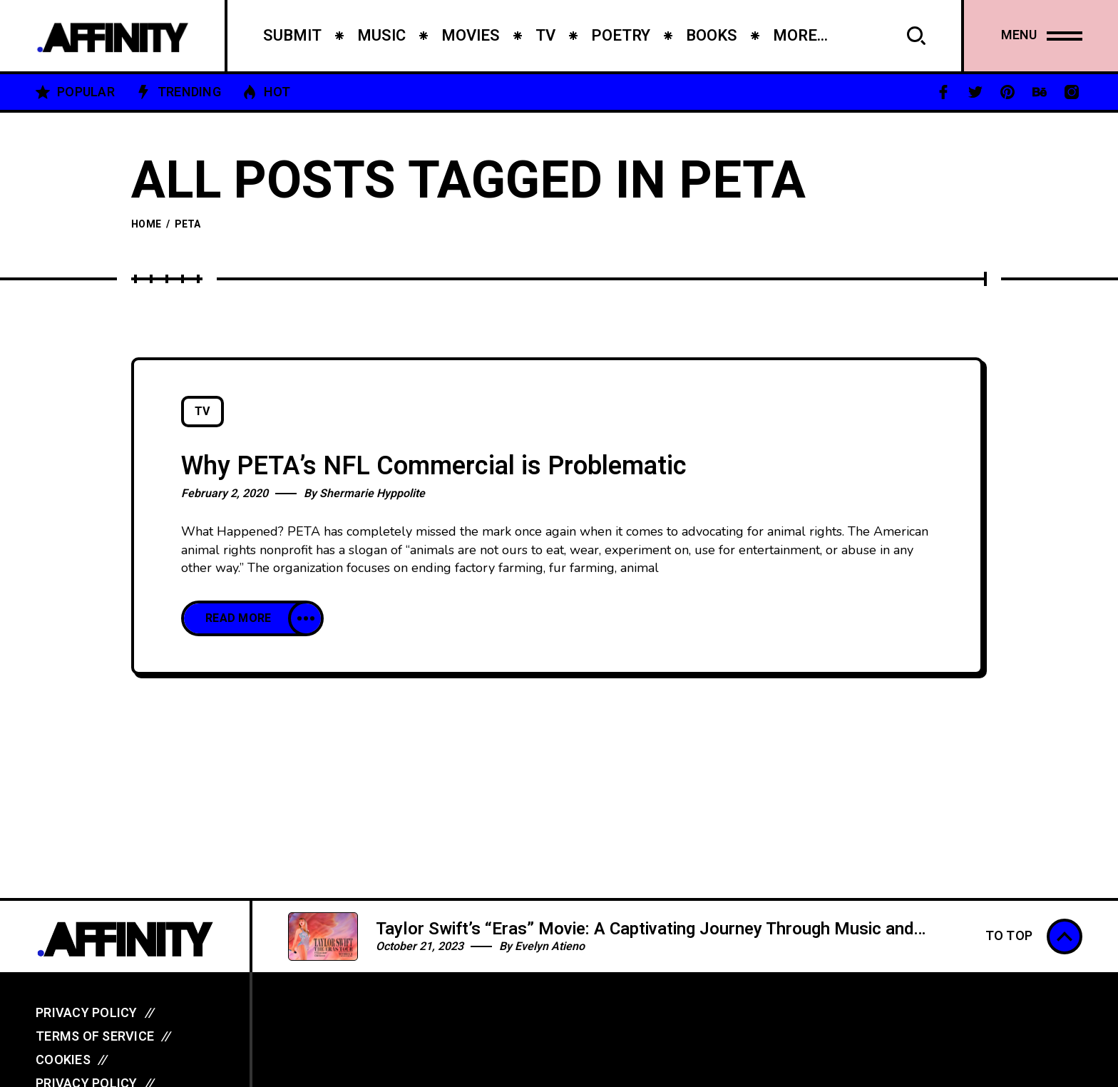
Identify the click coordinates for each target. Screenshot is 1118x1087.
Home (146, 224)
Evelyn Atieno (550, 946)
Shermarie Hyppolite (372, 493)
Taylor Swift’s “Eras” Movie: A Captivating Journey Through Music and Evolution (644, 939)
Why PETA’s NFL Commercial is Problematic (434, 466)
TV (202, 411)
